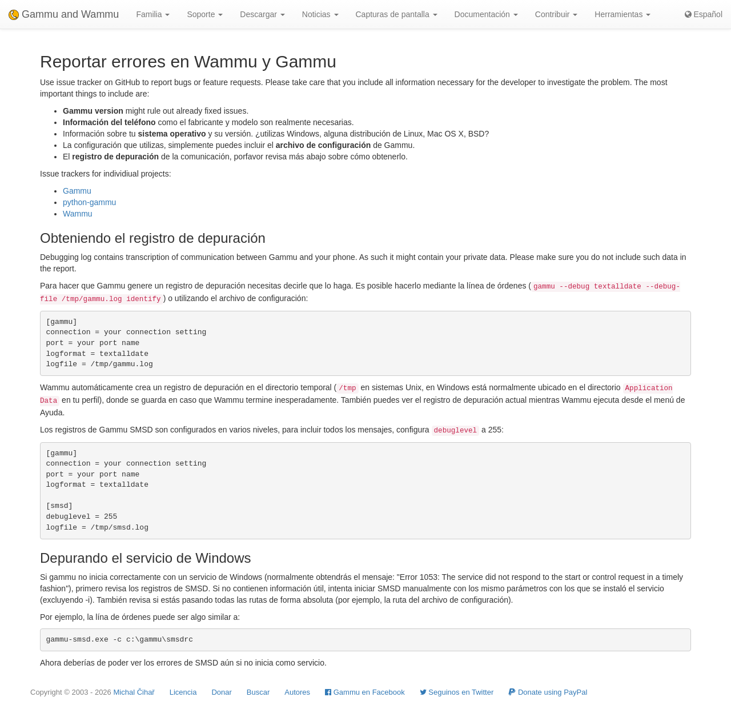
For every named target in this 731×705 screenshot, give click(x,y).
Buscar (258, 692)
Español (703, 14)
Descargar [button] (262, 14)
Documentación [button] (486, 14)
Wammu (78, 213)
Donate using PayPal (547, 692)
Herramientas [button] (622, 14)
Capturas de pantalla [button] (396, 14)
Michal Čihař (133, 692)
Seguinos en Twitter (457, 692)
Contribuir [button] (556, 14)
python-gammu (89, 202)
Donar (221, 692)
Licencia (183, 692)
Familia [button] (153, 14)
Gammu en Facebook (365, 692)
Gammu (77, 190)
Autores (297, 692)
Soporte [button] (205, 14)
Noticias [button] (320, 14)
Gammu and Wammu (64, 14)
